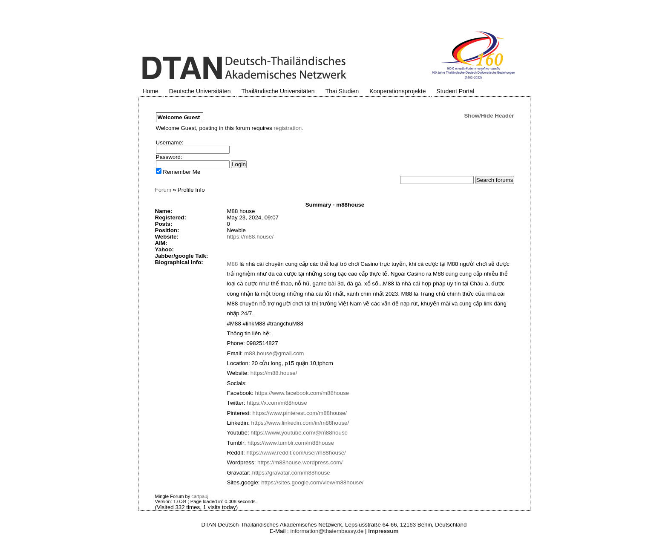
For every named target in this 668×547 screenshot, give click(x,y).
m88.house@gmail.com (274, 353)
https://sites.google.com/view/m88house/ (312, 482)
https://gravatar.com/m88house (291, 472)
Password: (169, 157)
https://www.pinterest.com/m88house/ (300, 413)
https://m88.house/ (250, 236)
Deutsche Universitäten (200, 91)
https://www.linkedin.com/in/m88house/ (300, 423)
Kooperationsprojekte (397, 91)
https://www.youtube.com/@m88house (299, 432)
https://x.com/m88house (277, 403)
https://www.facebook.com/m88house (302, 393)
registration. (288, 128)
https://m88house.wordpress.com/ (300, 462)
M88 (232, 264)
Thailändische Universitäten (278, 91)
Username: (170, 142)
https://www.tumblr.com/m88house (291, 443)
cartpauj (199, 496)
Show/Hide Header (489, 115)
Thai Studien (342, 91)
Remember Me (178, 172)
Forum (163, 190)
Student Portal (456, 91)
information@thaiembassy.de (327, 531)
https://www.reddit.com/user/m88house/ (296, 452)
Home (150, 91)
